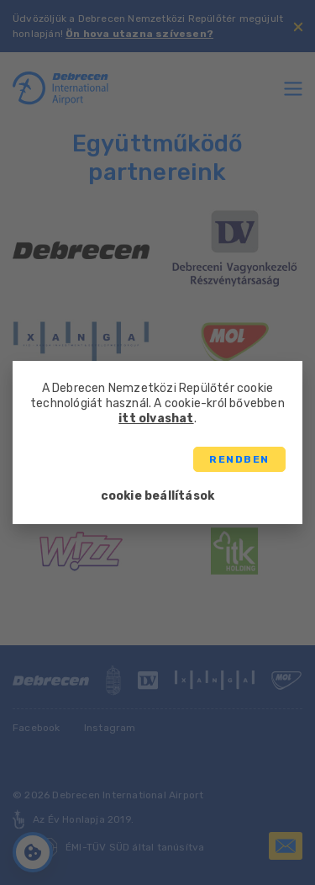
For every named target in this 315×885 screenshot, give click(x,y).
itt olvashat (155, 418)
